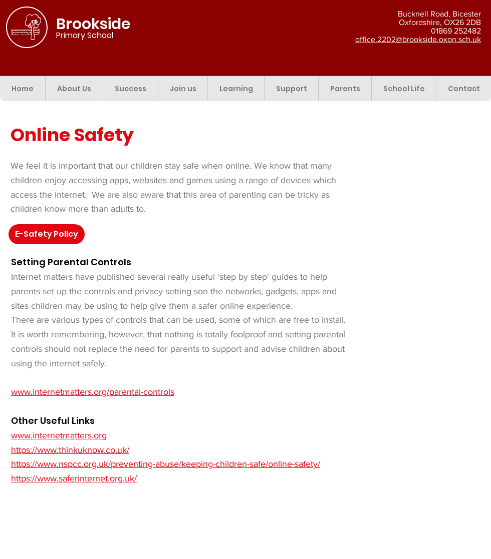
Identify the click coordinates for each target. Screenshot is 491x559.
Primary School (84, 35)
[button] (74, 88)
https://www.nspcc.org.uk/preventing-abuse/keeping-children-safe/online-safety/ (165, 464)
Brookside (93, 24)
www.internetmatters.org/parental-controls (92, 392)
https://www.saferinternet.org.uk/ (74, 478)
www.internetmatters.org (59, 435)
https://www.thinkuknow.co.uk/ (70, 450)
